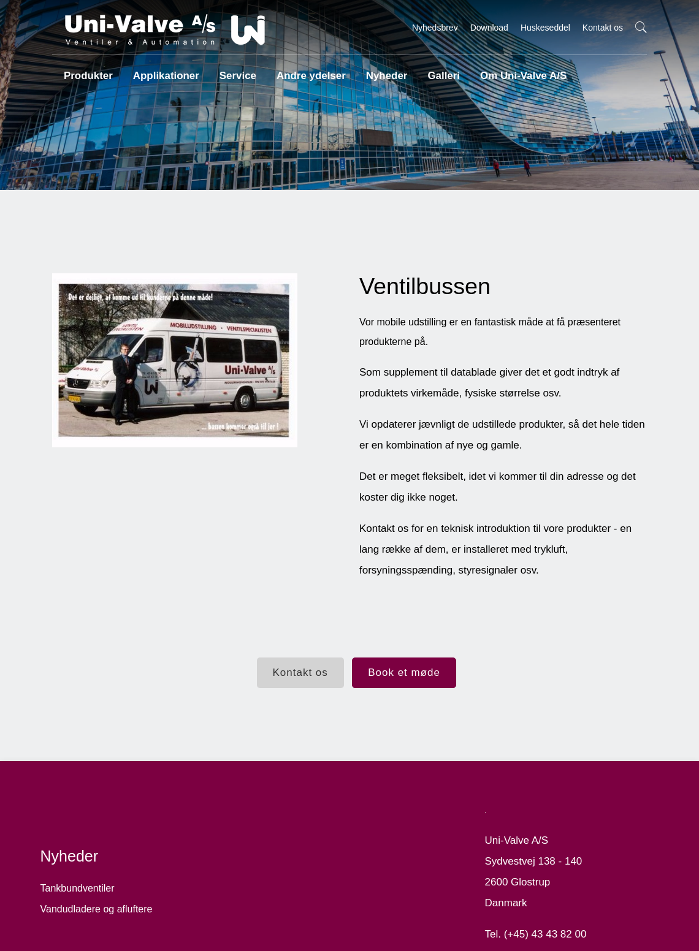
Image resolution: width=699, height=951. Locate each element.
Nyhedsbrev (435, 27)
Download (489, 27)
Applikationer (163, 70)
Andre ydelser (306, 70)
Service (233, 70)
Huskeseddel (545, 27)
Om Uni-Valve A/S (516, 70)
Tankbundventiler (89, 863)
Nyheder (380, 70)
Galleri (437, 70)
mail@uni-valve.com (543, 941)
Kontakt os (602, 27)
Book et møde (408, 674)
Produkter (86, 70)
